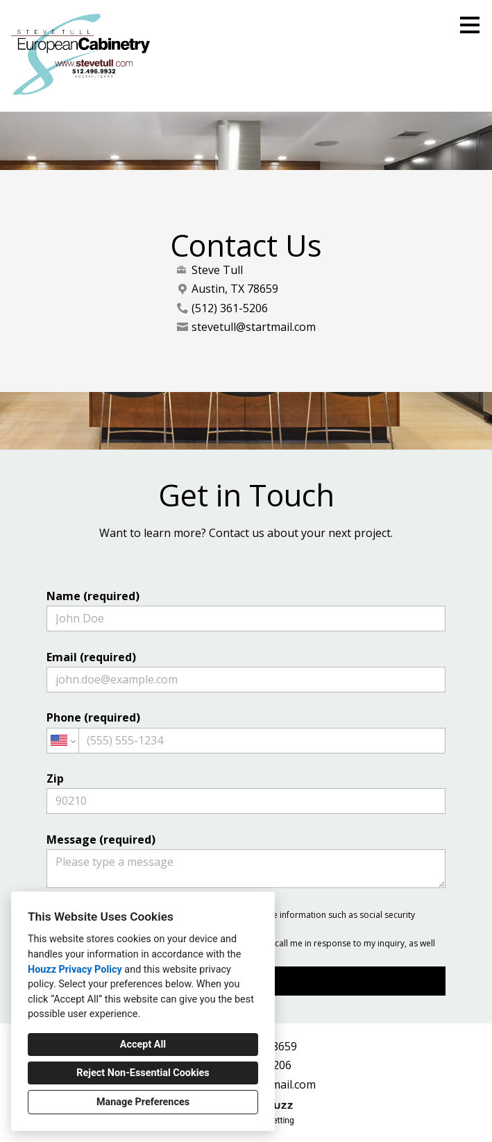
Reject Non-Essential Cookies (142, 1073)
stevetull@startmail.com (254, 327)
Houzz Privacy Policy (75, 969)
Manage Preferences (142, 1102)
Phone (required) (245, 731)
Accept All (143, 1044)
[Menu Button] (470, 25)
